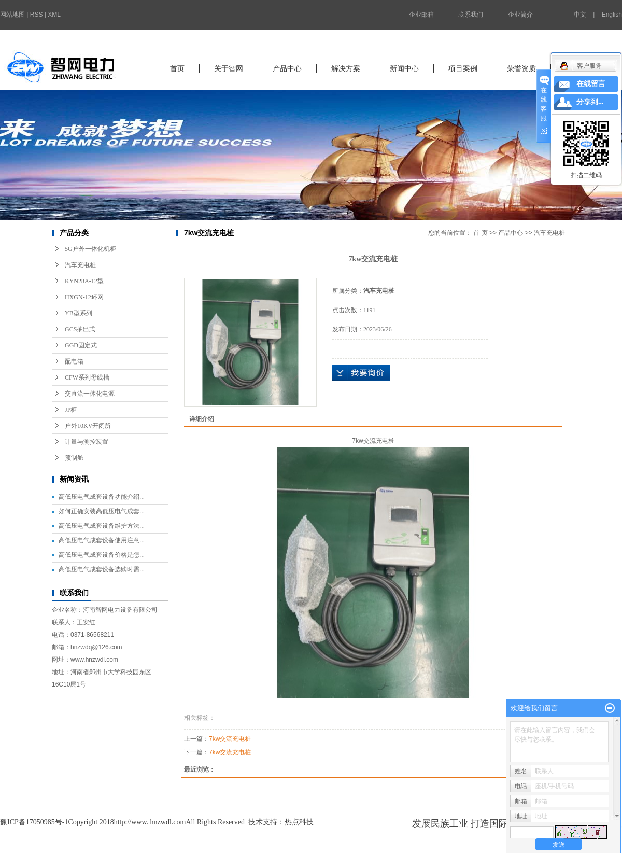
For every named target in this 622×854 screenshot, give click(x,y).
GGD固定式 (81, 345)
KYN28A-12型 (84, 281)
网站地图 (12, 14)
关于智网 (228, 68)
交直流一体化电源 (90, 393)
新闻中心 (404, 68)
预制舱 (74, 457)
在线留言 (590, 84)
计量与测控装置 (86, 441)
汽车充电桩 (80, 265)
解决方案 (345, 68)
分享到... (590, 102)
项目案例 (462, 68)
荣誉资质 (521, 68)
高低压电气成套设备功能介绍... (102, 496)
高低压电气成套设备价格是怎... (102, 554)
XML (54, 14)
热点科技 (299, 822)
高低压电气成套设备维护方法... (102, 525)
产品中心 (287, 68)
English (612, 14)
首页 (177, 68)
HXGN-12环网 (84, 297)
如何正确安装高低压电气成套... (102, 511)
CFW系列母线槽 (87, 377)
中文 (580, 14)
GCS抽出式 (80, 329)
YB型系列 (78, 313)
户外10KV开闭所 (88, 425)
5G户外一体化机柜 (90, 249)
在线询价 (361, 373)
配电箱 (74, 361)
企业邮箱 (421, 14)
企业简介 (520, 14)
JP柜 (71, 409)
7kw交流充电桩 (230, 739)
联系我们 (470, 14)
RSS (36, 14)
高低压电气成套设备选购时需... (102, 569)
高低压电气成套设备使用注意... (102, 540)
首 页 (480, 232)
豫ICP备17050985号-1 (34, 822)
